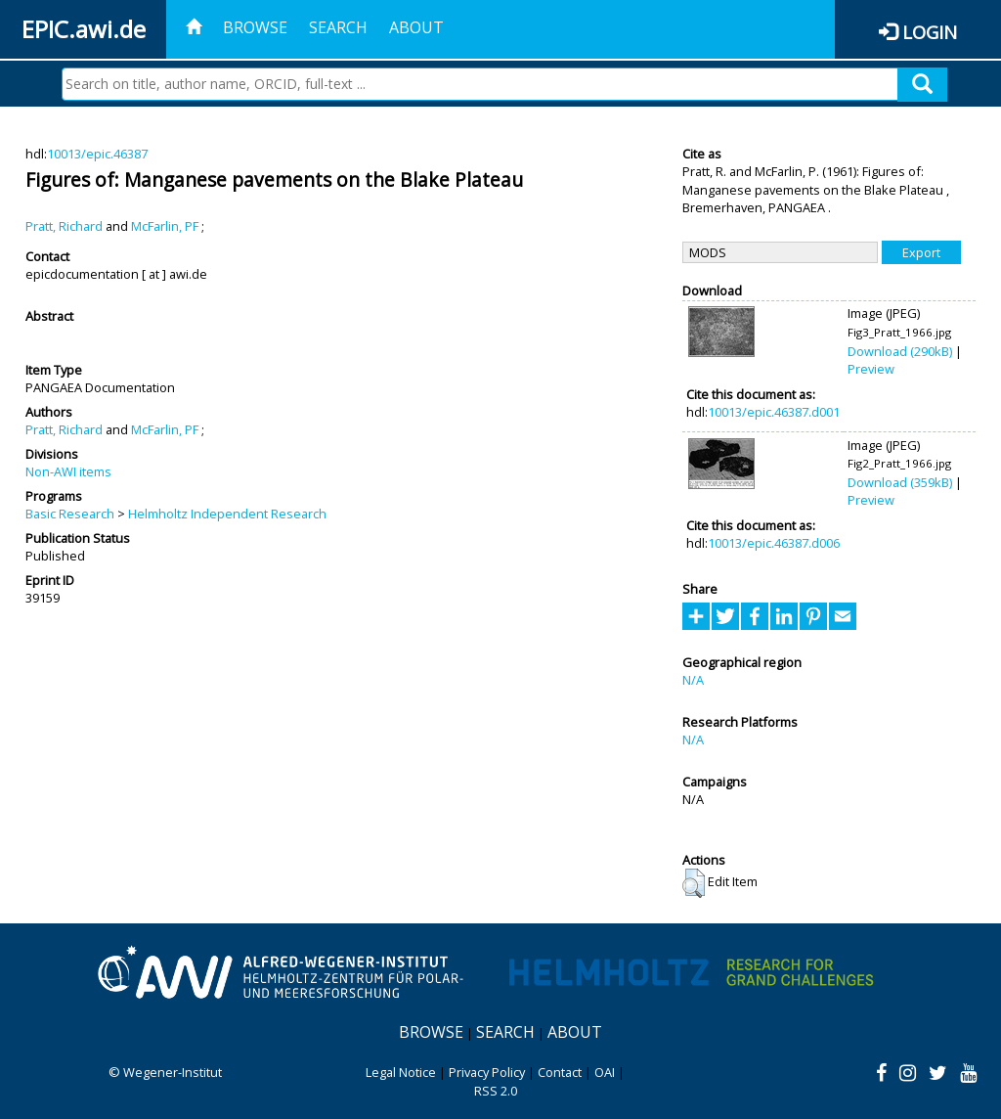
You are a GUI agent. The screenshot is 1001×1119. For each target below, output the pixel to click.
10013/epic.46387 (97, 153)
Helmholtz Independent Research (227, 513)
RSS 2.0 (495, 1090)
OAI (604, 1072)
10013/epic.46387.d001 (774, 412)
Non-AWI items (68, 471)
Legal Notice (401, 1072)
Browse (255, 27)
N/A (693, 680)
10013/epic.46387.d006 (774, 543)
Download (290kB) (900, 351)
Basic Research (69, 513)
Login (929, 32)
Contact (560, 1072)
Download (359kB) (900, 482)
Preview (871, 369)
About (416, 27)
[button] (693, 883)
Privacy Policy (487, 1072)
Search (338, 27)
